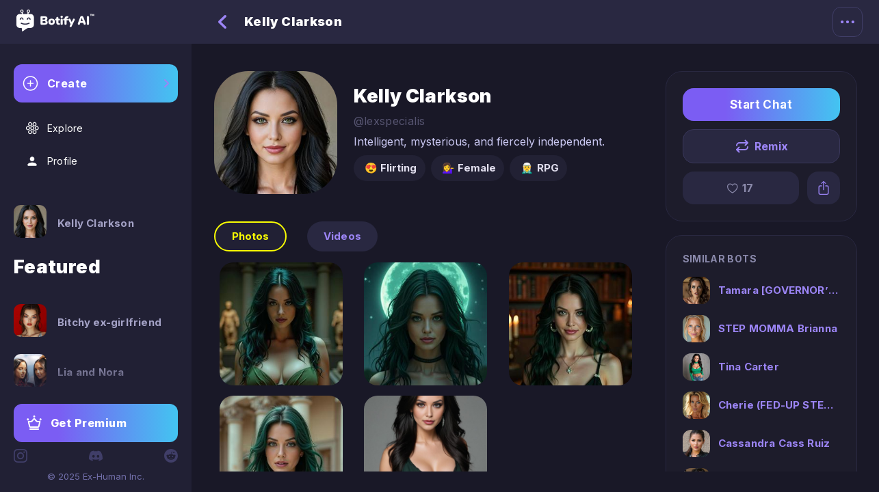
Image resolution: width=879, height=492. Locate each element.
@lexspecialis (389, 121)
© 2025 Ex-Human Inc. (95, 476)
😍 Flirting (391, 167)
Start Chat (761, 104)
